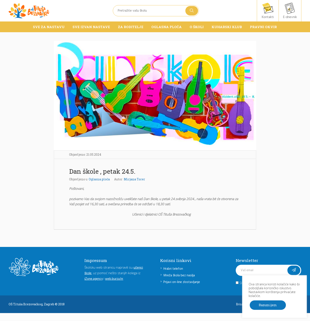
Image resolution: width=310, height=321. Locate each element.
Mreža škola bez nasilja (179, 275)
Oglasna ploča (99, 179)
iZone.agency (93, 278)
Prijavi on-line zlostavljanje (181, 282)
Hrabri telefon (173, 268)
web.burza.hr (114, 278)
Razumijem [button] (268, 305)
